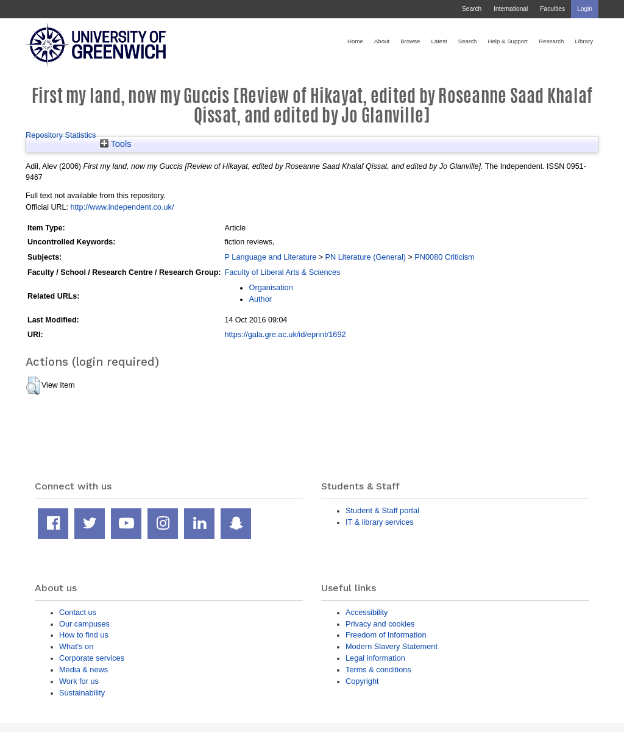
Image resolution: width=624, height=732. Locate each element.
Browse (410, 41)
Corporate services (91, 658)
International (511, 8)
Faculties (552, 8)
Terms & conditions (378, 669)
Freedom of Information (386, 634)
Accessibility (367, 612)
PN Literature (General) (365, 256)
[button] (33, 386)
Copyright (362, 681)
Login (584, 8)
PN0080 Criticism (444, 256)
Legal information (375, 658)
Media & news (83, 669)
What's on (76, 646)
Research (551, 41)
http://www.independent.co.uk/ (122, 206)
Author (260, 299)
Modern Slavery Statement (392, 646)
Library (584, 41)
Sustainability (82, 692)
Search (471, 8)
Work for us (79, 681)
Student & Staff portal (382, 510)
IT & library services (380, 522)
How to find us (83, 634)
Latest (439, 41)
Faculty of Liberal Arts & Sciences (282, 272)
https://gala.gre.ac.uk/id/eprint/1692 (285, 334)
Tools (116, 144)
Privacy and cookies (380, 623)
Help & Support (508, 41)
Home (355, 41)
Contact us (77, 612)
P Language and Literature (270, 256)
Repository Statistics (61, 135)
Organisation (270, 287)
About (381, 41)
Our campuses (84, 623)
